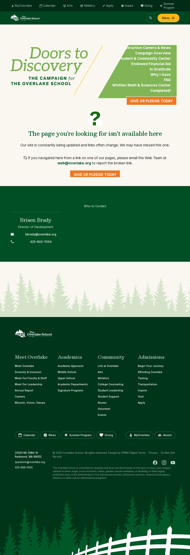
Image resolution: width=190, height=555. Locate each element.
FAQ (167, 80)
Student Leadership (110, 390)
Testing (143, 378)
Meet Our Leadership (28, 384)
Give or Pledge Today (151, 100)
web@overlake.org (74, 163)
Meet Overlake (24, 365)
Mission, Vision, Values (30, 402)
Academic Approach (70, 365)
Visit (141, 396)
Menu (168, 18)
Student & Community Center (145, 58)
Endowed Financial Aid (151, 64)
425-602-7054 (41, 242)
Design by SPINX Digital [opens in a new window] (122, 452)
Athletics (103, 378)
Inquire (142, 390)
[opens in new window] (31, 462)
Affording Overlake (150, 372)
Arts (100, 372)
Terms (141, 452)
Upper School (66, 378)
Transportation (147, 384)
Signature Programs (70, 390)
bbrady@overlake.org (40, 234)
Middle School (67, 372)
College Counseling (110, 384)
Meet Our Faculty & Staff (31, 378)
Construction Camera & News (145, 47)
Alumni (102, 402)
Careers (20, 396)
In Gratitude (160, 69)
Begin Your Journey (150, 365)
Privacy (153, 452)
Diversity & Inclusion (28, 372)
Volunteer (104, 408)
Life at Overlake (108, 365)
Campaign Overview (153, 53)
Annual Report (24, 390)
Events (102, 414)
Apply (141, 402)
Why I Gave (160, 74)
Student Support (108, 396)
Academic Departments (73, 384)
